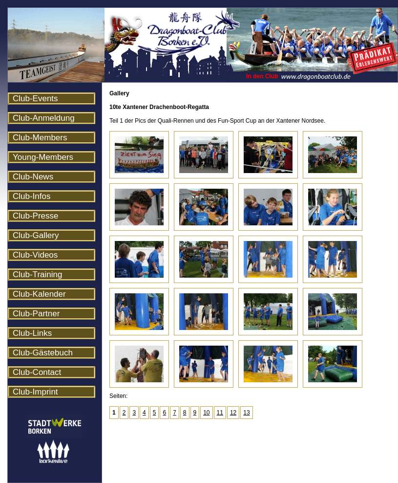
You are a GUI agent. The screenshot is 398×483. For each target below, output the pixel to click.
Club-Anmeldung (44, 118)
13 (246, 412)
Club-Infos (31, 196)
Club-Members (40, 137)
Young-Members (43, 157)
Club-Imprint (35, 391)
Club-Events (35, 98)
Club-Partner (36, 313)
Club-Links (32, 333)
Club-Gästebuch (43, 352)
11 (220, 412)
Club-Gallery (36, 235)
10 (206, 412)
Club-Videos (35, 255)
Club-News (33, 176)
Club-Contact (37, 372)
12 (233, 412)
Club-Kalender (39, 294)
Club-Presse (36, 215)
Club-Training (37, 274)
